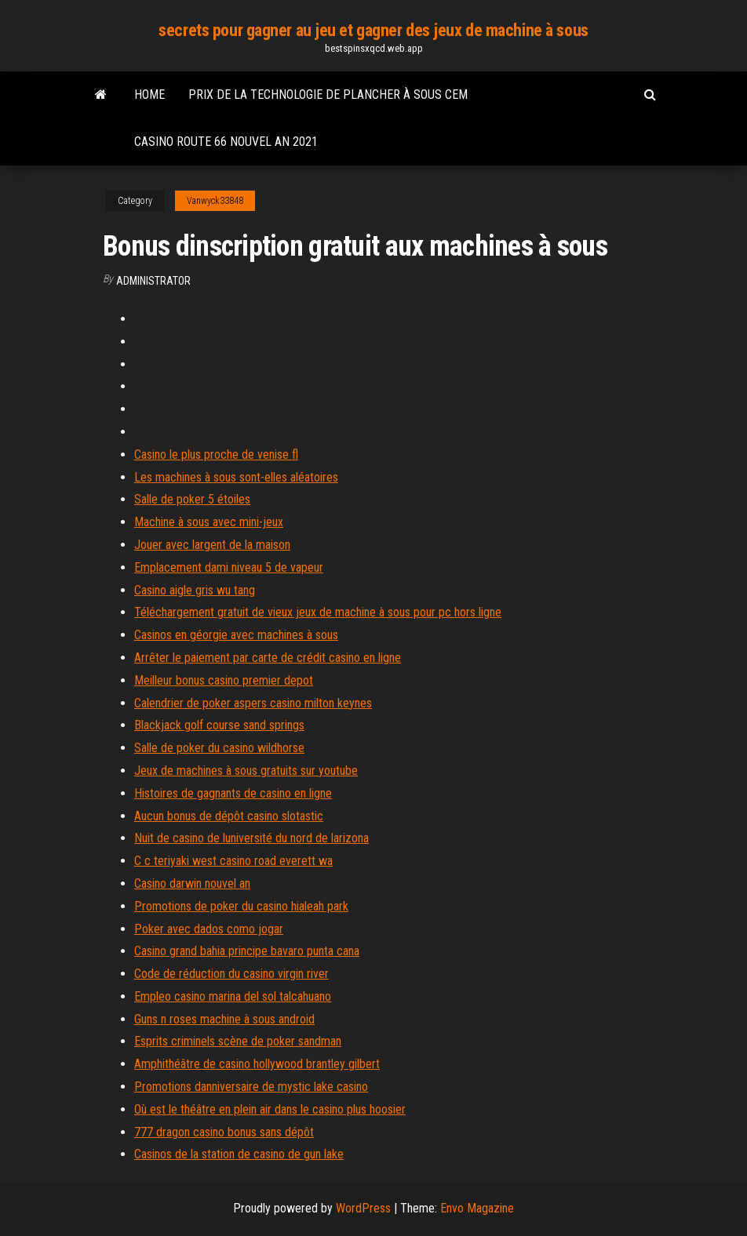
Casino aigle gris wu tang (194, 590)
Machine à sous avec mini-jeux (208, 521)
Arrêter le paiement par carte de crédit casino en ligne (267, 657)
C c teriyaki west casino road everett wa (233, 860)
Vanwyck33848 (215, 200)
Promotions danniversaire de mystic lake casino (251, 1086)
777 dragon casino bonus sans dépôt (224, 1132)
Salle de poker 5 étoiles (192, 499)
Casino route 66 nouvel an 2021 (226, 141)
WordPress (363, 1208)
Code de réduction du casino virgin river (231, 973)
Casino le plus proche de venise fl (216, 454)
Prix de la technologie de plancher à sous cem (328, 94)
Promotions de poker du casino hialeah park (241, 906)
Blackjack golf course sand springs (219, 725)
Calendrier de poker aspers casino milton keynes (253, 703)
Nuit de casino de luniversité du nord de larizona (251, 838)
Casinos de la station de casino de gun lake (239, 1154)
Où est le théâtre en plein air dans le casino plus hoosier (270, 1109)
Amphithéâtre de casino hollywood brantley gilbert (257, 1063)
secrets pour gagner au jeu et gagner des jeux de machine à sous (373, 30)
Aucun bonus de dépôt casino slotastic (228, 816)
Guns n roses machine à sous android (224, 1019)
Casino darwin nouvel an (192, 883)
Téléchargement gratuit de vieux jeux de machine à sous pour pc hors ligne (317, 612)
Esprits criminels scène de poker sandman (237, 1041)
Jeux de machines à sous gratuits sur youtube (246, 770)
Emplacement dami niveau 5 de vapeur (228, 567)
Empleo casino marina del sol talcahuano (232, 996)
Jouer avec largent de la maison (212, 544)
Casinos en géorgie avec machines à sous (236, 634)
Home (149, 94)
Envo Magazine (477, 1208)
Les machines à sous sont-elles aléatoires (236, 477)
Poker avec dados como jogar (208, 929)
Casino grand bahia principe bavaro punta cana (246, 950)
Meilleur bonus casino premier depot (223, 680)
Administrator (153, 280)
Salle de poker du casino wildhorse (219, 747)
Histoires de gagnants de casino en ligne (233, 793)
